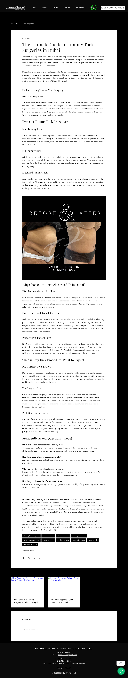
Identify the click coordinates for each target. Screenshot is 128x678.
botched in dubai (79, 540)
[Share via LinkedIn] (34, 558)
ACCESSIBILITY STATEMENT (64, 673)
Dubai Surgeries (28, 23)
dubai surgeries (48, 536)
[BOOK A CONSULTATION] (113, 8)
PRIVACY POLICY (64, 668)
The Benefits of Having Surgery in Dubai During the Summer (26, 601)
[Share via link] (40, 558)
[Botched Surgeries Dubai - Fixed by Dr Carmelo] (64, 586)
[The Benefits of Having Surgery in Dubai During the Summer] (27, 586)
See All (114, 573)
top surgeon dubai (78, 536)
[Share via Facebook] (23, 558)
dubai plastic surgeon (31, 536)
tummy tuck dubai (30, 544)
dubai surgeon (63, 536)
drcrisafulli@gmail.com (67, 655)
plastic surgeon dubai (31, 540)
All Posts (14, 23)
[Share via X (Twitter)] (29, 558)
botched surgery (63, 540)
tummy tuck (93, 540)
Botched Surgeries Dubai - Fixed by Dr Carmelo (62, 601)
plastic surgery (48, 540)
